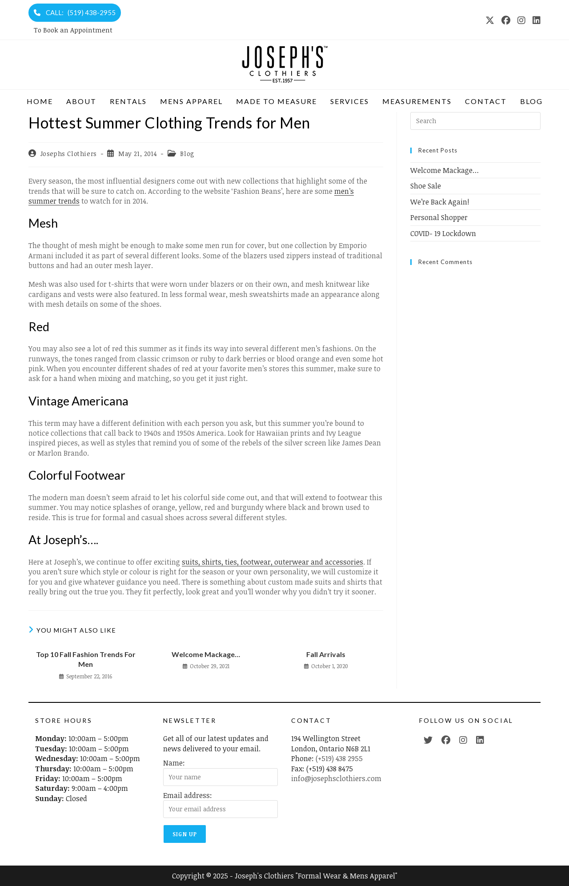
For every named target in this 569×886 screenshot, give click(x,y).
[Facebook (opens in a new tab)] (506, 20)
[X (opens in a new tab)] (490, 20)
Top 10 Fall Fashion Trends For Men (86, 659)
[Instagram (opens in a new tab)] (521, 20)
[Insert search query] (475, 121)
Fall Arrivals (325, 654)
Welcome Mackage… (206, 654)
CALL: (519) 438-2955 (75, 12)
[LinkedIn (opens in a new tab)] (535, 20)
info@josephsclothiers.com (336, 778)
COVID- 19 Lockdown (443, 233)
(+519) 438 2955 (339, 758)
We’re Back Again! (439, 202)
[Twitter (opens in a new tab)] (428, 740)
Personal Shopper (439, 217)
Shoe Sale (425, 186)
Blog (187, 153)
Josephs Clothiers (68, 153)
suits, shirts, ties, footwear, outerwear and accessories (272, 562)
